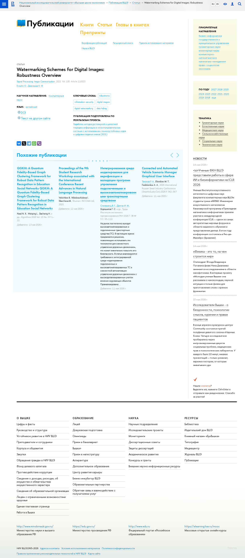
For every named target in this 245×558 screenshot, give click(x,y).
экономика (204, 68)
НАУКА (134, 418)
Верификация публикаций (94, 43)
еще (214, 97)
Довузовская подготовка (87, 430)
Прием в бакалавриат (85, 442)
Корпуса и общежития (30, 448)
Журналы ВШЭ (193, 454)
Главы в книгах (132, 24)
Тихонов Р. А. (148, 181)
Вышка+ (77, 448)
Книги (87, 24)
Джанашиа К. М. (35, 85)
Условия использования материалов (80, 548)
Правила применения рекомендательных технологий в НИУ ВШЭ (51, 553)
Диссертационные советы (144, 442)
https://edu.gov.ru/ (84, 526)
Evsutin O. (22, 85)
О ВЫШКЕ (23, 418)
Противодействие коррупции (34, 472)
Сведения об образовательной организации (43, 491)
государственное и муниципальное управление (214, 41)
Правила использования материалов (156, 43)
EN (217, 4)
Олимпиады (79, 436)
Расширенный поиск (123, 43)
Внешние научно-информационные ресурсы (154, 466)
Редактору (232, 547)
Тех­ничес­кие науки (212, 144)
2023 (207, 94)
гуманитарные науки (210, 46)
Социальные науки (212, 141)
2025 (226, 89)
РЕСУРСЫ (191, 418)
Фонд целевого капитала (31, 466)
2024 (201, 94)
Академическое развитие (144, 454)
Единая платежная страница (33, 506)
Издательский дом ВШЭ (199, 430)
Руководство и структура (32, 430)
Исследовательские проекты (146, 430)
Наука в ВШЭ (88, 48)
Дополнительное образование (91, 466)
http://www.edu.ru (139, 526)
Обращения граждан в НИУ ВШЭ (36, 460)
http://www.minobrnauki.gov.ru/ (35, 526)
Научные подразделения (143, 424)
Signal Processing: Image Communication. (36, 81)
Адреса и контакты (50, 548)
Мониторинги (137, 436)
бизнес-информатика (210, 35)
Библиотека (192, 424)
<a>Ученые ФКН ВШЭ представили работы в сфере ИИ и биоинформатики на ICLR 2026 (213, 177)
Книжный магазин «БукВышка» (202, 436)
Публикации (50, 23)
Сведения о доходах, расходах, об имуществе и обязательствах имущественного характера (37, 482)
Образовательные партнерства (91, 484)
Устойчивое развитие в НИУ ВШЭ (37, 436)
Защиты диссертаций (141, 448)
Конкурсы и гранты (140, 460)
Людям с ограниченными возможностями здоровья (41, 498)
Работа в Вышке (26, 512)
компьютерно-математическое (208, 55)
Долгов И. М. (123, 205)
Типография (192, 442)
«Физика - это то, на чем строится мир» (210, 253)
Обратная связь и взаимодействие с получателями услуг (94, 492)
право (202, 65)
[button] (89, 161)
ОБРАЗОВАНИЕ (83, 418)
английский (31, 106)
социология (212, 65)
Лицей (76, 424)
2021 (220, 94)
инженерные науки (209, 50)
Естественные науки (213, 126)
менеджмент (219, 61)
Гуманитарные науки (213, 122)
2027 (214, 89)
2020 (226, 94)
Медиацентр (192, 448)
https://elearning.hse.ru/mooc (202, 526)
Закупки (21, 454)
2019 (201, 97)
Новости (200, 159)
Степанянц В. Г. (108, 205)
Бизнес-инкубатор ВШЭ (86, 478)
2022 (214, 94)
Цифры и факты (26, 424)
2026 (219, 89)
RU (213, 4)
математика (205, 61)
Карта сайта (94, 553)
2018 (207, 97)
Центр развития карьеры (87, 472)
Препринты (92, 32)
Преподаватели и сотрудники (34, 442)
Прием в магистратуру (86, 454)
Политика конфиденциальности (118, 548)
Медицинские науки (213, 130)
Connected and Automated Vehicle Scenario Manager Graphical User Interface (160, 172)
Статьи (104, 24)
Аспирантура (80, 460)
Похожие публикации (42, 155)
